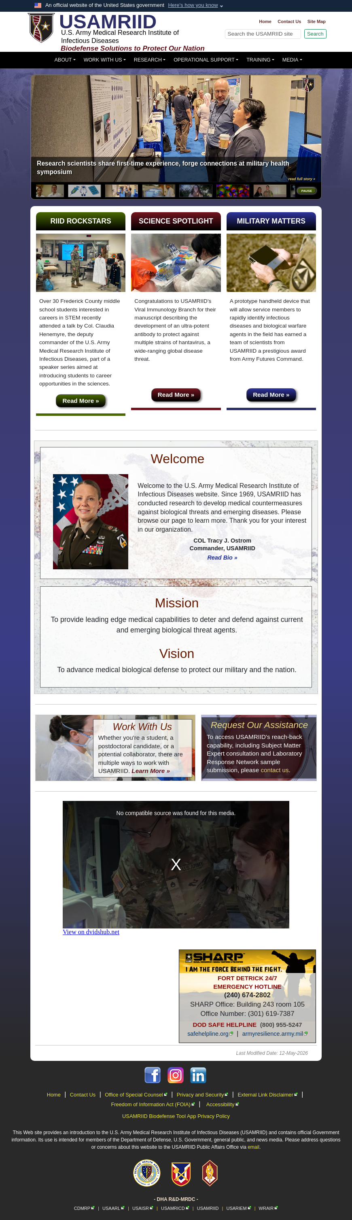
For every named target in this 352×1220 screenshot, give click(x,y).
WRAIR (268, 1208)
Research (148, 60)
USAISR (142, 1208)
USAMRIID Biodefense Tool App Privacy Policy (176, 1116)
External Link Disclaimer (267, 1095)
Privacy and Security (203, 1095)
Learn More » (150, 770)
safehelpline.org (210, 1034)
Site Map (316, 21)
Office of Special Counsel (136, 1095)
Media (290, 60)
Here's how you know (193, 5)
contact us (274, 769)
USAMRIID (208, 1208)
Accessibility (222, 1104)
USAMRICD (175, 1208)
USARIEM (238, 1208)
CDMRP (84, 1208)
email (253, 1147)
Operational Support (204, 60)
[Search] (263, 34)
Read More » (81, 400)
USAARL (113, 1208)
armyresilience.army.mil (274, 1034)
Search (315, 34)
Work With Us (103, 60)
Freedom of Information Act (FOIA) (153, 1104)
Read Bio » (222, 557)
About (63, 60)
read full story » (302, 179)
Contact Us (289, 21)
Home (265, 21)
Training (258, 60)
